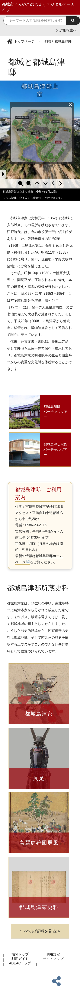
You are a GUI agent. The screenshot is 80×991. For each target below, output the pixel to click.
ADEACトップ (20, 963)
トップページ (24, 41)
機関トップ (20, 954)
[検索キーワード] (40, 20)
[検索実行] (73, 20)
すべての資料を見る (38, 931)
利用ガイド (20, 959)
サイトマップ (53, 959)
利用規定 (53, 954)
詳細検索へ (68, 30)
